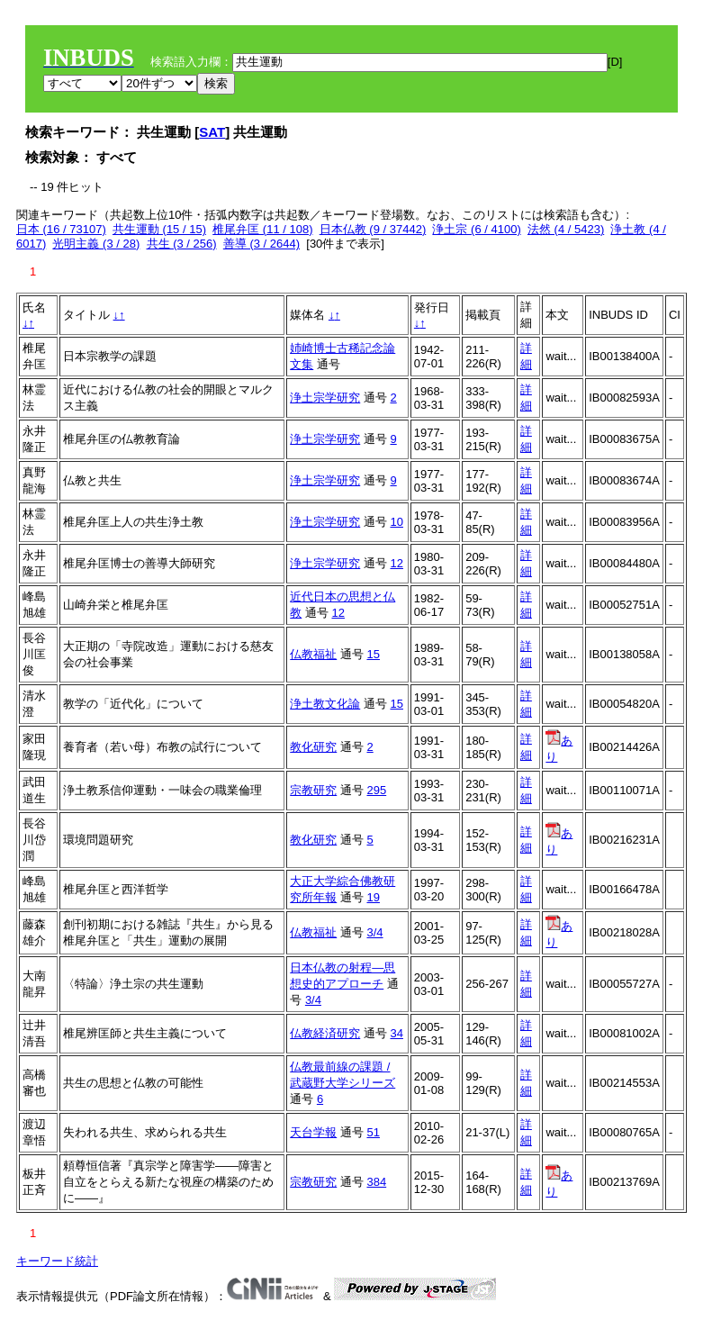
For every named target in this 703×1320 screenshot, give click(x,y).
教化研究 (313, 747)
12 (396, 563)
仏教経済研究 (325, 1033)
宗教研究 (313, 790)
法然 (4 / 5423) (565, 229)
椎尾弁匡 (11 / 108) (262, 229)
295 (376, 790)
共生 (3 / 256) (182, 243)
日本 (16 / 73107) (61, 229)
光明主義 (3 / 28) (96, 243)
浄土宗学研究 (325, 397)
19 (372, 897)
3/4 (374, 932)
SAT (212, 132)
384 (376, 1182)
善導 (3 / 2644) (261, 243)
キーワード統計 (57, 1261)
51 (372, 1132)
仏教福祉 (313, 654)
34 (396, 1033)
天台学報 (313, 1132)
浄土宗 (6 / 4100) (476, 229)
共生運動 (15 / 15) (159, 229)
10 (396, 522)
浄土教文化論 (325, 703)
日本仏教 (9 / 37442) (373, 229)
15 (372, 654)
